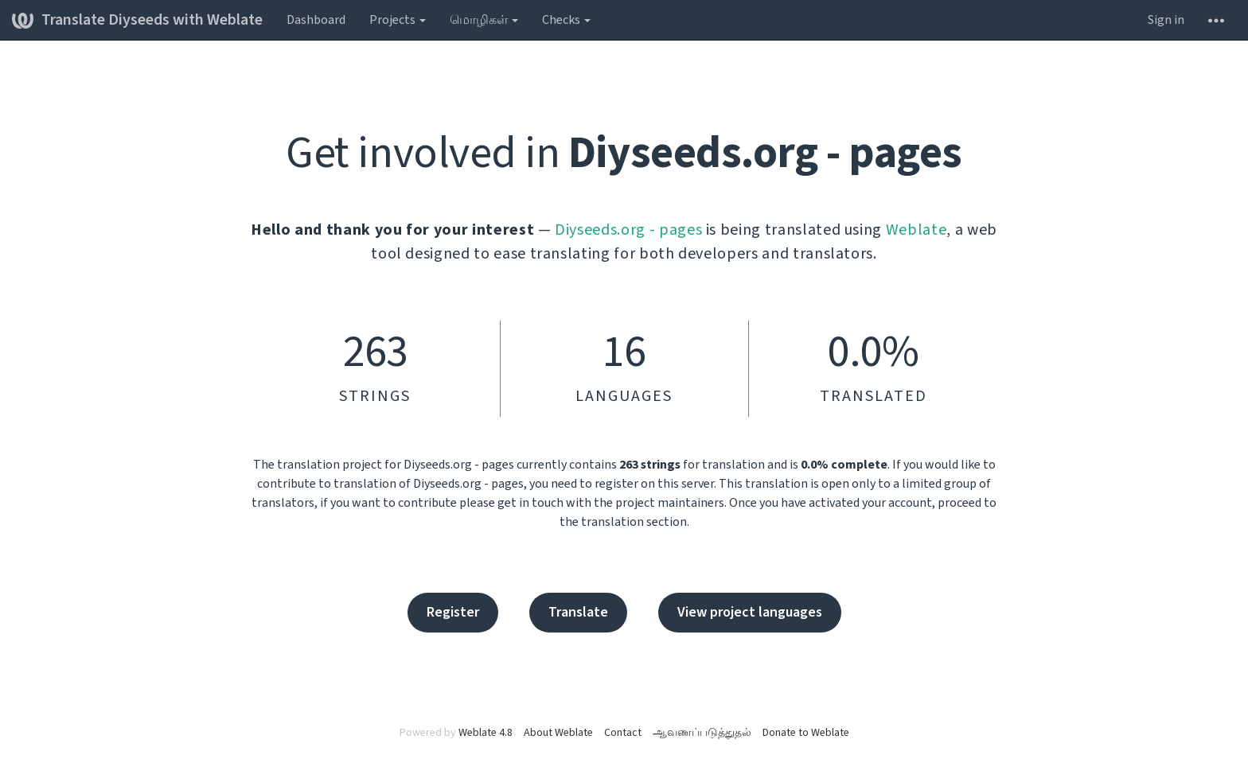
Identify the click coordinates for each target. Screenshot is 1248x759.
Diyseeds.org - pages (628, 230)
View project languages (749, 612)
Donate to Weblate (805, 733)
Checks (566, 20)
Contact (623, 733)
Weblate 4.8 (485, 733)
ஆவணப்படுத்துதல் (702, 733)
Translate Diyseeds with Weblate (137, 20)
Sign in (1166, 20)
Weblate (916, 230)
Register (453, 612)
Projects (397, 20)
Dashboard (316, 20)
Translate (578, 612)
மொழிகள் (484, 20)
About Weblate (558, 733)
